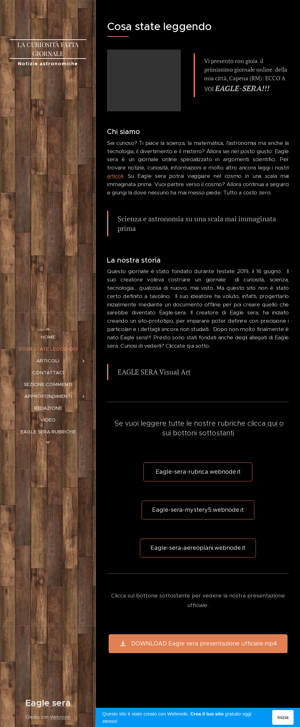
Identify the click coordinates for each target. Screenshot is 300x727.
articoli (115, 175)
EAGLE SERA (138, 371)
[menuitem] (48, 337)
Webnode (60, 717)
